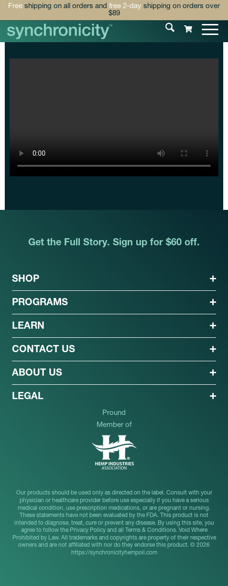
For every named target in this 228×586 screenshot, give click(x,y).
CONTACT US (43, 350)
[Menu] (205, 29)
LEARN (28, 327)
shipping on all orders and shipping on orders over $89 (114, 10)
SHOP (25, 280)
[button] (114, 279)
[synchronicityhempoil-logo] (60, 31)
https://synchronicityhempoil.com (114, 553)
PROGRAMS (40, 303)
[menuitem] (165, 29)
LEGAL (27, 397)
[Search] (165, 29)
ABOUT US (37, 374)
